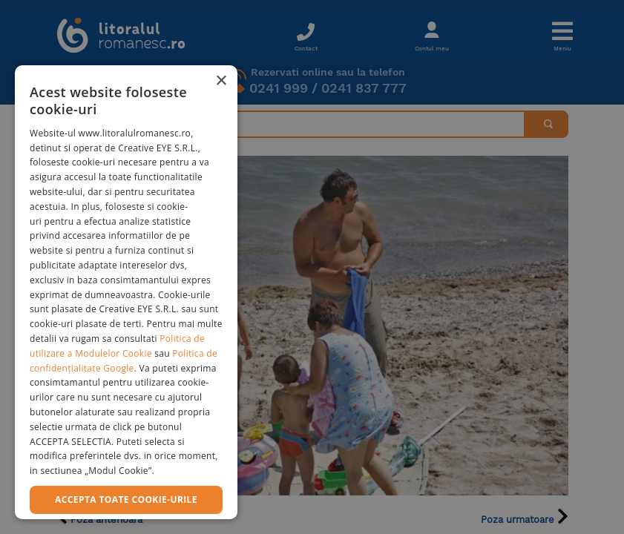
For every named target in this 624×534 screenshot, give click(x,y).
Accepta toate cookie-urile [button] (126, 499)
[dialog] (126, 292)
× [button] (220, 81)
